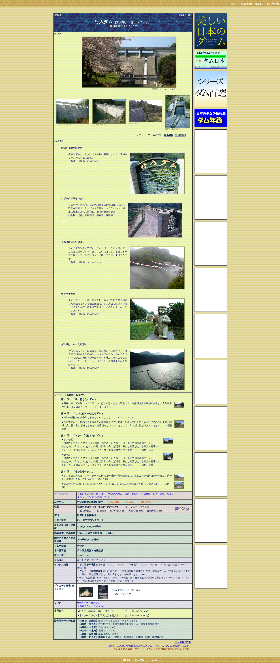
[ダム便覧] (246, 4)
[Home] (259, 4)
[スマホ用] (273, 4)
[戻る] (233, 4)
